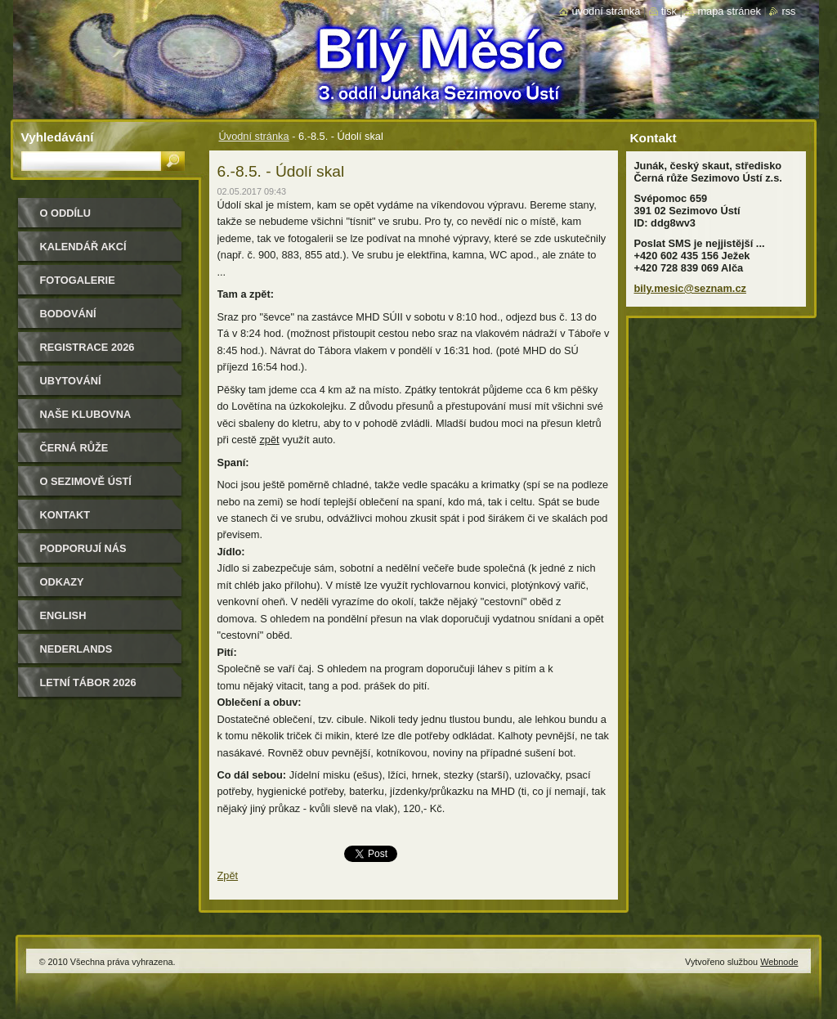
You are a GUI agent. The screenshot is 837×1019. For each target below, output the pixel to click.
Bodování (68, 313)
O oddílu (66, 213)
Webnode (779, 962)
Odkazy (62, 582)
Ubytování (70, 381)
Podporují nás (83, 548)
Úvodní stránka (254, 136)
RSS (788, 11)
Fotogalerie (77, 280)
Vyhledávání (57, 137)
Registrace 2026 (87, 347)
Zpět (228, 875)
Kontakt (65, 515)
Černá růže (74, 448)
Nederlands (76, 649)
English (63, 615)
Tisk (669, 11)
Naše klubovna (86, 414)
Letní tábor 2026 (88, 682)
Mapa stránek (729, 11)
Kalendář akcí (83, 246)
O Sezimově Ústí (86, 481)
